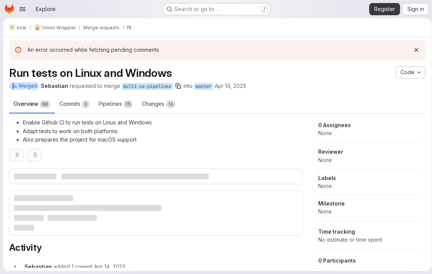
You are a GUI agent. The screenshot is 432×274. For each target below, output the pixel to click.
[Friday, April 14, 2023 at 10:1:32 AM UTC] (109, 266)
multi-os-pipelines (147, 86)
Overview (32, 104)
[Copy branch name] (178, 86)
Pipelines (116, 104)
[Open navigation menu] (22, 9)
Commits (74, 104)
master (204, 86)
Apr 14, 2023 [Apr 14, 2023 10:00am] (230, 86)
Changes (158, 104)
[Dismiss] (413, 49)
